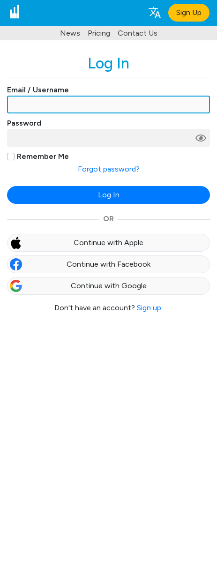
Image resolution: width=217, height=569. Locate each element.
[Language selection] (154, 11)
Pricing (99, 33)
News (70, 33)
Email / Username (38, 89)
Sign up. (150, 307)
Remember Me (43, 156)
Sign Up (189, 12)
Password (24, 123)
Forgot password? (109, 169)
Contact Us (137, 33)
